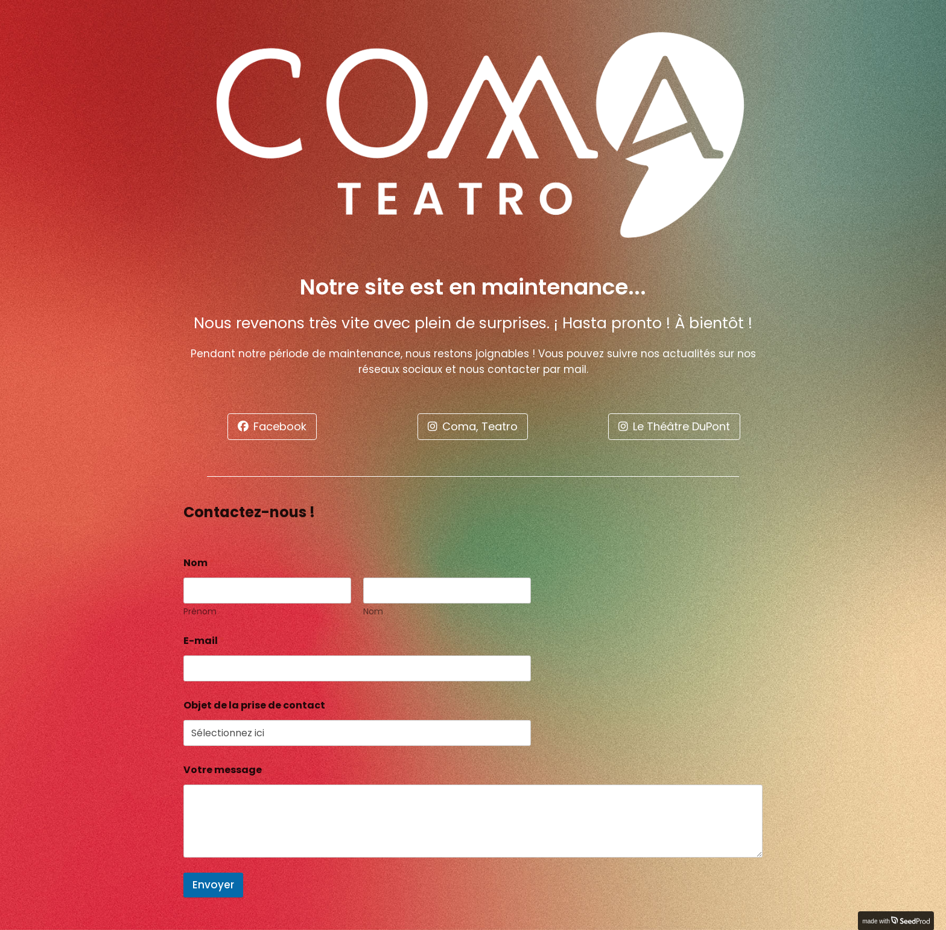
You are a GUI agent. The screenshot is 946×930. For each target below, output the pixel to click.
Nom (373, 612)
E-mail (203, 640)
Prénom (200, 612)
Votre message (222, 770)
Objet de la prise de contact (254, 705)
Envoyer (213, 884)
